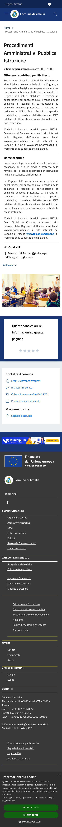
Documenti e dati (16, 548)
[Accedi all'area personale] (49, 4)
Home (7, 28)
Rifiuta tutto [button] (31, 815)
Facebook (11, 253)
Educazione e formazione (26, 604)
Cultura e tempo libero (19, 569)
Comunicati (13, 655)
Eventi (10, 680)
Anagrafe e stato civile (19, 564)
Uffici (10, 528)
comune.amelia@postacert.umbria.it (27, 724)
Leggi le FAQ (14, 753)
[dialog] (31, 799)
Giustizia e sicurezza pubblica (29, 609)
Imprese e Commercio (19, 578)
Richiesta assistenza (18, 758)
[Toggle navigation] (6, 14)
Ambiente (18, 620)
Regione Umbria (13, 4)
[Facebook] (8, 502)
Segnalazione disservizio (20, 748)
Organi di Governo (17, 517)
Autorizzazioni (21, 630)
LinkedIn (26, 257)
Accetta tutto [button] (31, 807)
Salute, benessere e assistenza (29, 625)
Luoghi (11, 674)
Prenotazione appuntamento (23, 743)
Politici (11, 538)
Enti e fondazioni (16, 533)
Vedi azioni (10, 265)
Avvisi (10, 660)
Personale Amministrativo (21, 543)
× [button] (58, 775)
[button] (31, 821)
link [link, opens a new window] (13, 800)
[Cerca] (55, 14)
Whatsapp (39, 253)
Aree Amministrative (18, 523)
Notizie (11, 650)
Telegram (12, 257)
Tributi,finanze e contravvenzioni (31, 614)
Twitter (25, 253)
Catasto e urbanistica (19, 583)
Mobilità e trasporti (17, 589)
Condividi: (12, 247)
